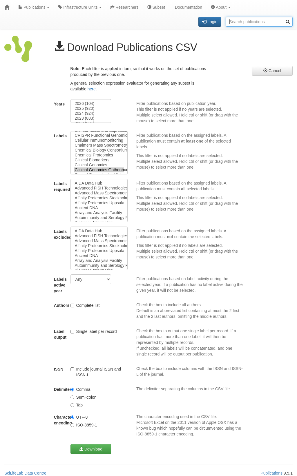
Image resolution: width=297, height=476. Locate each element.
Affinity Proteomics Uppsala (99, 202)
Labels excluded (60, 234)
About (221, 7)
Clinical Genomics (99, 165)
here (92, 89)
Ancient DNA (99, 207)
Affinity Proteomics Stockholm (99, 198)
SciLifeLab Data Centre (25, 473)
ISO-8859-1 (83, 425)
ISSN (59, 369)
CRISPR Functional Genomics (99, 135)
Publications (33, 7)
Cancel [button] (272, 70)
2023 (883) (91, 118)
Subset (156, 7)
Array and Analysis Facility (99, 212)
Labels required (60, 186)
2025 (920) (91, 108)
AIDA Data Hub (99, 183)
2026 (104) (91, 103)
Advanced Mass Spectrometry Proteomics (99, 193)
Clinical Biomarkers (99, 160)
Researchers (124, 7)
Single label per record (93, 331)
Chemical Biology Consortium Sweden (99, 150)
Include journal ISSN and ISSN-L (95, 372)
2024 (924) (91, 113)
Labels (60, 136)
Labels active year (60, 285)
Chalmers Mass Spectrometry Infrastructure (99, 145)
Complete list (85, 305)
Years (59, 104)
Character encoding (60, 420)
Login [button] (209, 21)
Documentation (188, 7)
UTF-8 (79, 417)
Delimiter (60, 389)
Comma (80, 389)
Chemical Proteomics (99, 155)
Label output (60, 334)
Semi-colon (83, 397)
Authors (60, 305)
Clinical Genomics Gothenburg (99, 169)
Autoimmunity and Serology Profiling (99, 217)
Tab (76, 405)
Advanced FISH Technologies (99, 188)
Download (90, 449)
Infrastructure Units (80, 7)
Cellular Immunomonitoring (99, 140)
